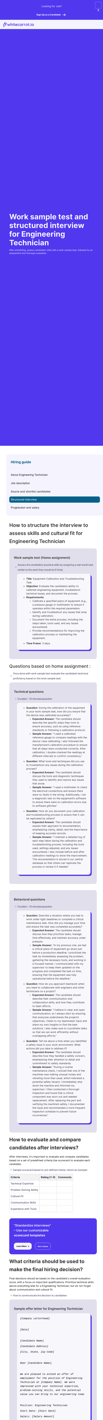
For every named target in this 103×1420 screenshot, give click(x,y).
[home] (17, 24)
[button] (98, 4)
